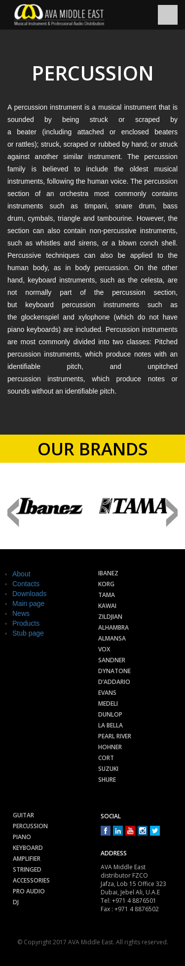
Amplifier (26, 858)
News (21, 613)
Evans (107, 692)
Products (25, 623)
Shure (107, 779)
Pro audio (29, 891)
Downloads (29, 594)
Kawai (107, 606)
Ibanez (108, 573)
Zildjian (110, 616)
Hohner (110, 747)
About (21, 574)
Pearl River (114, 736)
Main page (28, 603)
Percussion (30, 826)
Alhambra (113, 627)
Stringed (27, 869)
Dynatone (114, 671)
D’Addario (114, 682)
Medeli (108, 703)
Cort (106, 758)
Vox (104, 649)
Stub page (28, 633)
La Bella (110, 725)
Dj (16, 902)
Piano (22, 837)
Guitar (23, 815)
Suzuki (108, 769)
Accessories (31, 880)
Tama (106, 595)
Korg (106, 584)
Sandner (111, 660)
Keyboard (28, 848)
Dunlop (110, 714)
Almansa (112, 638)
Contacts (25, 584)
